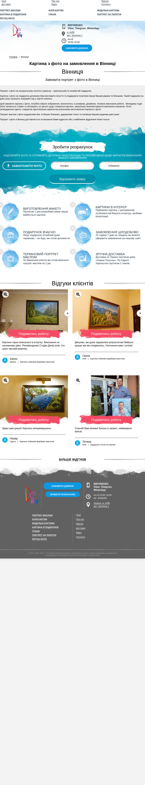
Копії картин (56, 10)
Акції (78, 515)
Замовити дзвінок (77, 48)
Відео (54, 4)
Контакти (106, 4)
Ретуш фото (7, 18)
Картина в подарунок (13, 14)
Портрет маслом (10, 10)
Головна (13, 57)
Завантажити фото (27, 165)
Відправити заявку (73, 179)
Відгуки (79, 524)
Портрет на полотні (109, 14)
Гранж (52, 14)
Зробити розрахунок (62, 494)
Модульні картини (108, 10)
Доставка (6, 4)
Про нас (80, 519)
